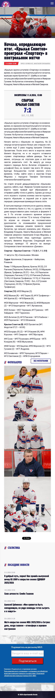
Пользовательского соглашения (15, 671)
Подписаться (27, 661)
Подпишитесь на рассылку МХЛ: (27, 647)
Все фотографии (41, 361)
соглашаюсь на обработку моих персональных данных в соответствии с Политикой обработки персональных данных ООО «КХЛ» (26, 674)
